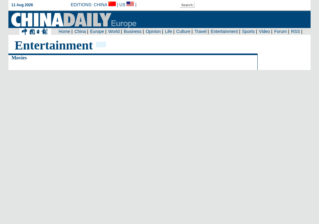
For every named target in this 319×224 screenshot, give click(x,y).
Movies (19, 57)
